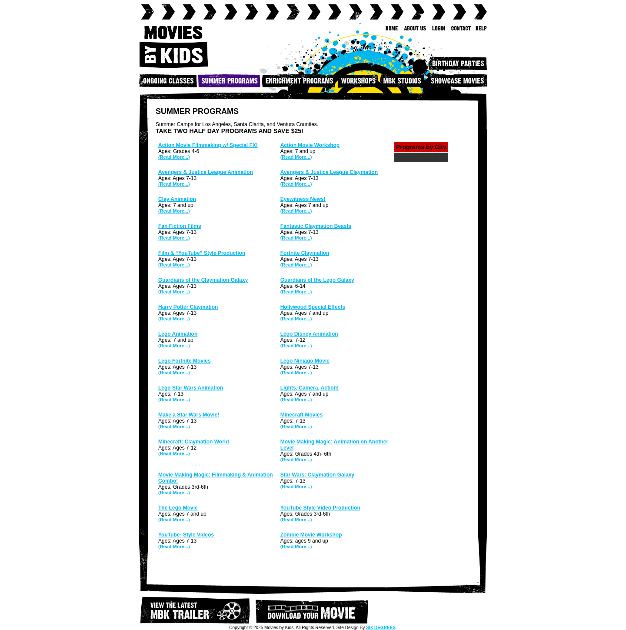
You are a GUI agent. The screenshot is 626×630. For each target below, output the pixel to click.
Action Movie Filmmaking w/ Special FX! (208, 145)
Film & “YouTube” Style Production (201, 253)
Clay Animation (177, 199)
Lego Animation (177, 334)
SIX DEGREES (381, 627)
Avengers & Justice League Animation (205, 172)
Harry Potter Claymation (188, 307)
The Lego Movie (178, 508)
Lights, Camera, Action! (309, 388)
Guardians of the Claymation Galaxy (203, 280)
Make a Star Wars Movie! (188, 415)
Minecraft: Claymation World (193, 442)
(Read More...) (174, 157)
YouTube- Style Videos (186, 535)
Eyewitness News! (303, 199)
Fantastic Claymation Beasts (315, 226)
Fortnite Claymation (305, 253)
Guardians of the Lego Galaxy (317, 280)
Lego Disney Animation (309, 334)
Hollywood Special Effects (312, 307)
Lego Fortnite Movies (184, 361)
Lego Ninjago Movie (305, 361)
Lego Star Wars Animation (190, 388)
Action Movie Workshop (310, 145)
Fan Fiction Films (179, 226)
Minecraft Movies (301, 415)
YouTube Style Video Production (320, 508)
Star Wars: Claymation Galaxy (317, 475)
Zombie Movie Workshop (311, 535)
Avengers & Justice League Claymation (329, 172)
